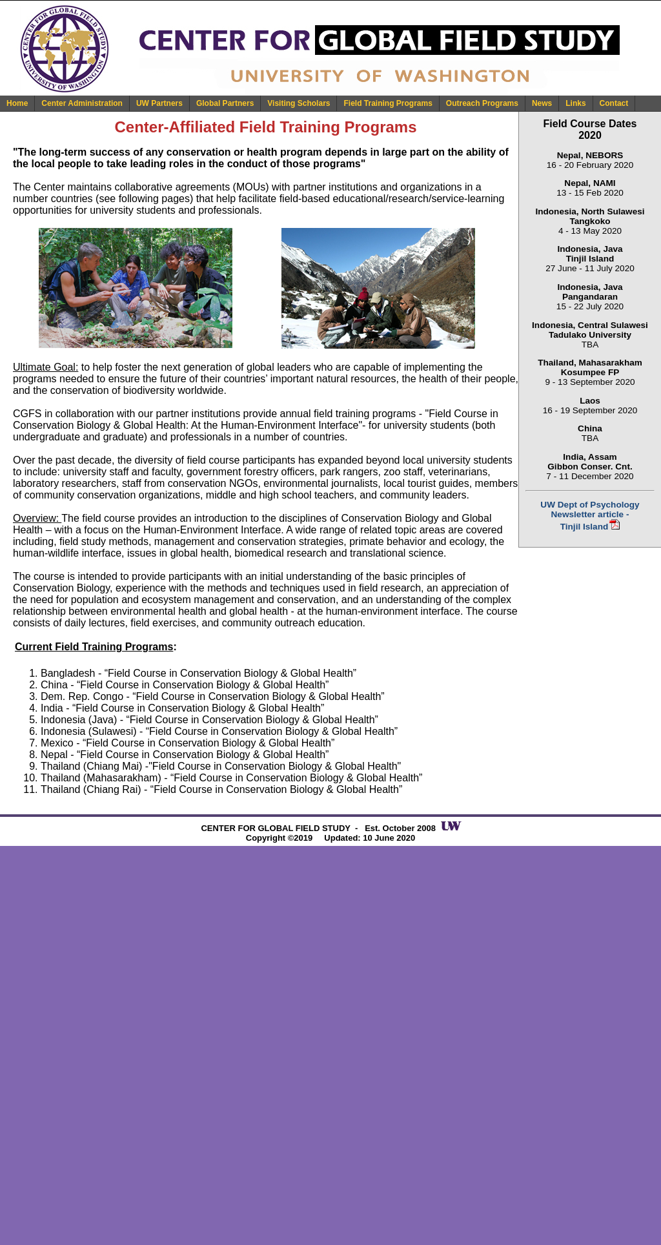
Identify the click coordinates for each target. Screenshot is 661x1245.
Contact (614, 103)
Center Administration (82, 103)
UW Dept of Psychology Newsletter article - (589, 509)
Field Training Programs (387, 103)
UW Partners (159, 103)
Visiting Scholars (298, 103)
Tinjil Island (584, 526)
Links (575, 103)
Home (17, 103)
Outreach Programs (482, 103)
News (542, 103)
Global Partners (225, 103)
